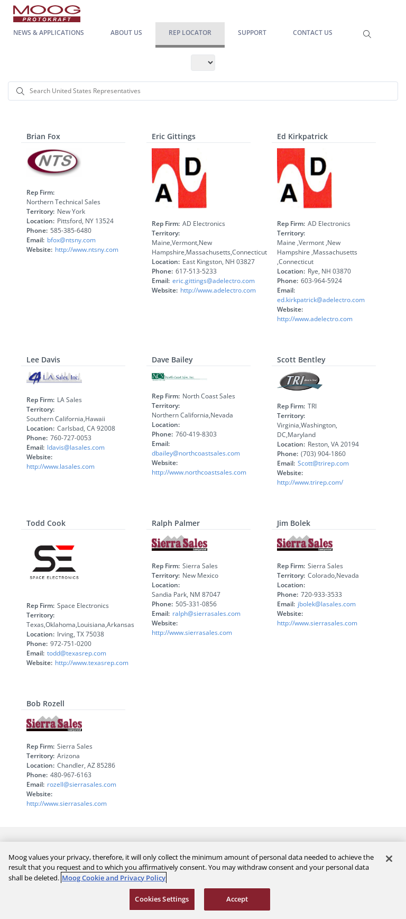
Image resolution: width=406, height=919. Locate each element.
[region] (203, 880)
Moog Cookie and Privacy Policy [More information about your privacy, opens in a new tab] (113, 877)
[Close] (389, 858)
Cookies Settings (162, 899)
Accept (237, 899)
